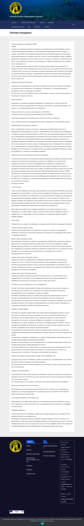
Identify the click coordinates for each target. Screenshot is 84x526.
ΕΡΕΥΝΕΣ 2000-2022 (32, 454)
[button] (73, 24)
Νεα (29, 27)
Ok (42, 523)
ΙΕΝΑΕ (28, 446)
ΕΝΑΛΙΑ (42, 22)
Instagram (29, 469)
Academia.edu (30, 473)
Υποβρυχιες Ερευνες (28, 22)
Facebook (29, 465)
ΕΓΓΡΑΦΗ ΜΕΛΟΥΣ (49, 451)
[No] (82, 521)
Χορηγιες (37, 27)
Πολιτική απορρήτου (49, 456)
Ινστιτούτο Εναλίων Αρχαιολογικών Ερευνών (26, 16)
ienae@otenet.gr (66, 484)
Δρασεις (51, 22)
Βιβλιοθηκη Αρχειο (17, 27)
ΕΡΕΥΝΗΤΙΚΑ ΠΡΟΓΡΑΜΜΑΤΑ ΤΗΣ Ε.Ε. (32, 459)
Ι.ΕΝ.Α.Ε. (14, 22)
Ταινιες (47, 27)
